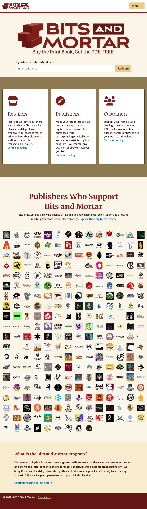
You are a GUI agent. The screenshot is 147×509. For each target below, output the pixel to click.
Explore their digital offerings (97, 219)
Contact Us (44, 497)
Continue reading (17, 147)
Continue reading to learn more (33, 482)
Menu (137, 6)
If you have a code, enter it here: (35, 62)
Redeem (123, 68)
